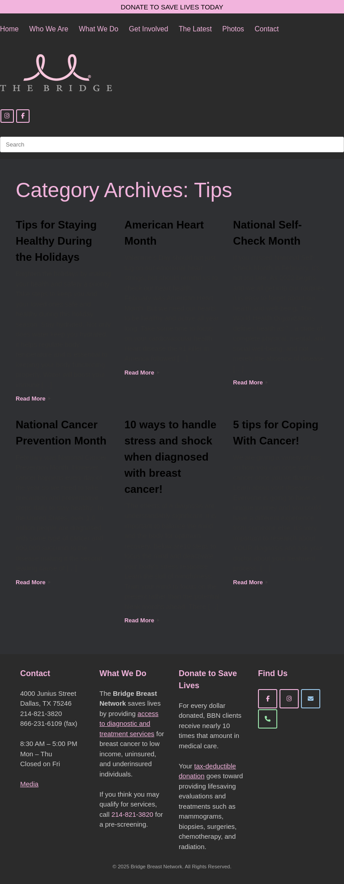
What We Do (98, 29)
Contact (267, 29)
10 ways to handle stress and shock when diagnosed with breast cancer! (170, 456)
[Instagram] (7, 116)
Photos (233, 29)
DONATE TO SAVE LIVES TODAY (172, 7)
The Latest (195, 29)
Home (9, 29)
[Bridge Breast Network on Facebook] (267, 698)
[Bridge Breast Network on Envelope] (310, 698)
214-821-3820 (132, 814)
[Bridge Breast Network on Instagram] (289, 698)
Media (29, 784)
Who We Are (48, 29)
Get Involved (148, 29)
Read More (33, 398)
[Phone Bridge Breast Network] (267, 719)
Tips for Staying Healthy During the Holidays (56, 241)
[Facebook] (23, 116)
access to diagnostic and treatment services (129, 723)
